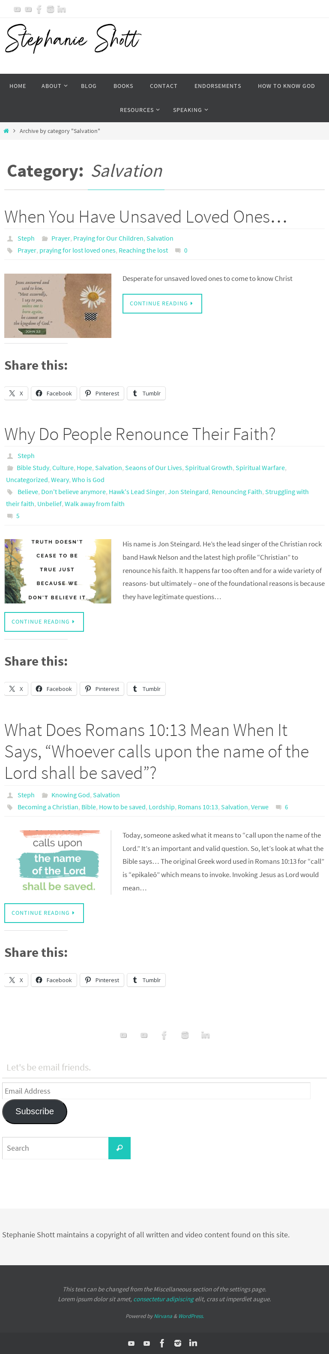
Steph (26, 238)
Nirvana (163, 1316)
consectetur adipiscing (163, 1299)
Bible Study (33, 467)
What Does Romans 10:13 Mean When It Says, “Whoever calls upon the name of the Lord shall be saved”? (156, 751)
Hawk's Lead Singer (137, 491)
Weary (60, 479)
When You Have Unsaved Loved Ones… (146, 216)
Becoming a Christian (48, 806)
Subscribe (34, 1111)
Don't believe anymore (73, 491)
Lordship (162, 806)
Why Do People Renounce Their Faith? (140, 433)
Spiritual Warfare (260, 467)
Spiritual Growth (209, 467)
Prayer (60, 238)
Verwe (260, 806)
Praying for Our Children (108, 238)
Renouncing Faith (237, 491)
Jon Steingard (188, 491)
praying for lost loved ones (77, 250)
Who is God (88, 479)
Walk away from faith (95, 503)
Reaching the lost (143, 250)
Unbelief (49, 503)
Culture (63, 467)
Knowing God (70, 794)
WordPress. (191, 1316)
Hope (84, 467)
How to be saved (122, 806)
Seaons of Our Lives (153, 467)
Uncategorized (27, 479)
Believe (28, 491)
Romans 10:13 (198, 806)
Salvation (160, 238)
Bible (88, 806)
